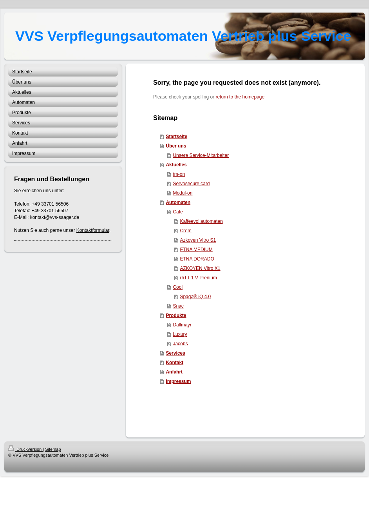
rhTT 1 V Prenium (198, 278)
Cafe (178, 212)
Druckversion (25, 449)
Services (175, 353)
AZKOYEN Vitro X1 (200, 268)
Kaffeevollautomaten (201, 221)
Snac (178, 306)
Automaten (178, 202)
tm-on (179, 174)
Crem (185, 230)
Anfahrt (174, 372)
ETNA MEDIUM (196, 249)
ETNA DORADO (197, 259)
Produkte (176, 315)
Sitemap (53, 449)
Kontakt (174, 362)
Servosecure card (191, 183)
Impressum (178, 381)
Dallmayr (182, 325)
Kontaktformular (92, 230)
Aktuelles (176, 165)
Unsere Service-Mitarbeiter (201, 155)
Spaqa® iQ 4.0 (195, 296)
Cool (178, 287)
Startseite (176, 136)
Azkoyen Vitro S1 (198, 240)
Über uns (176, 146)
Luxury (180, 334)
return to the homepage (239, 97)
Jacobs (180, 343)
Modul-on (182, 193)
